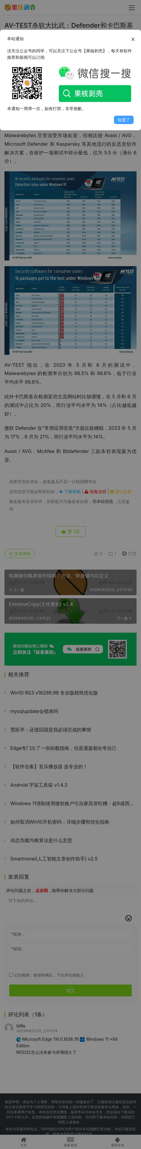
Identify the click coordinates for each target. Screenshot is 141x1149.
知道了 (124, 119)
